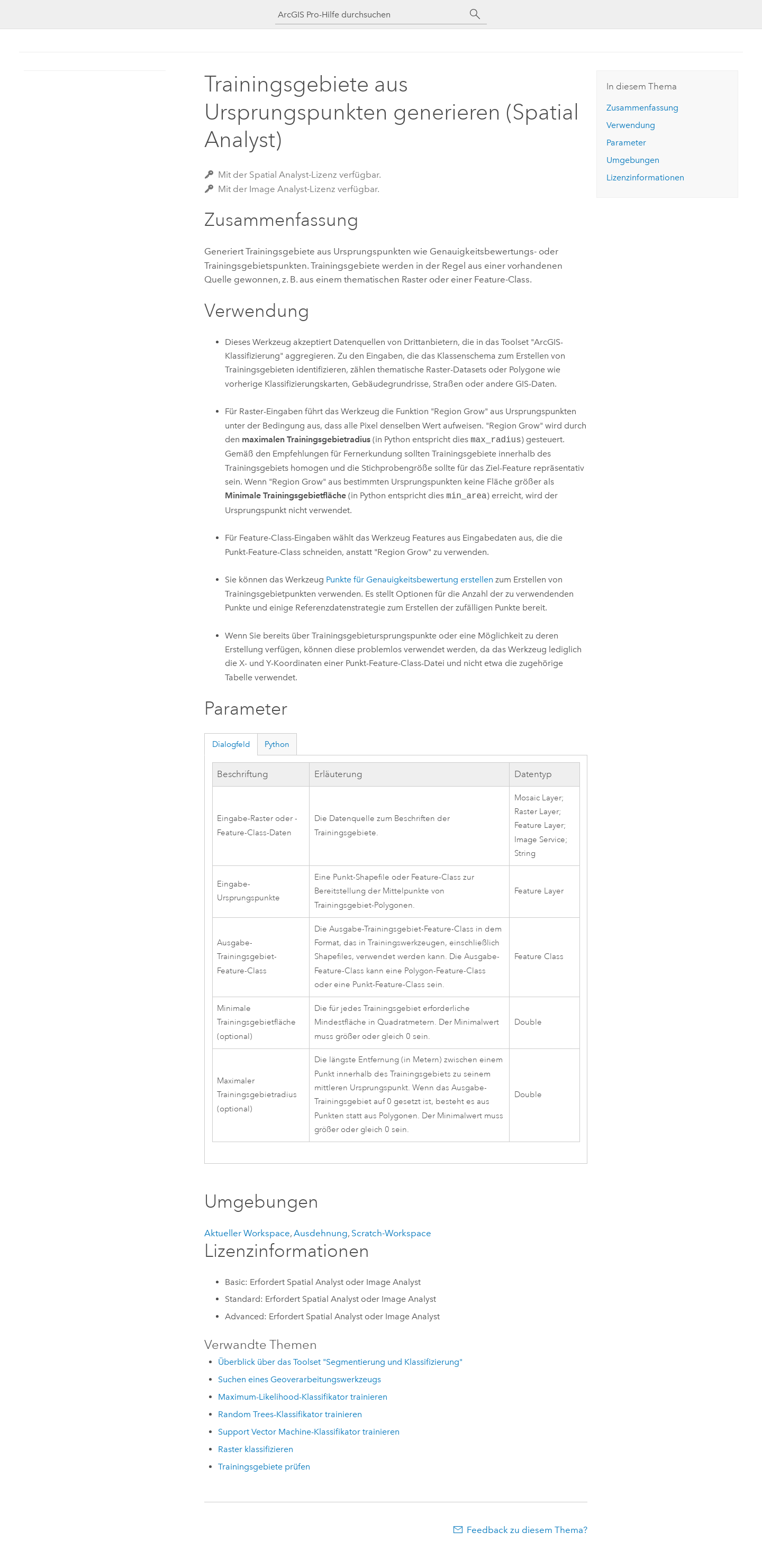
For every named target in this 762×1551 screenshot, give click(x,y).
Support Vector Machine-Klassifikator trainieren (309, 1432)
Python (277, 744)
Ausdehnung (321, 1233)
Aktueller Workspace (247, 1233)
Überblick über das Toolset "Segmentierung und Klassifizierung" (340, 1362)
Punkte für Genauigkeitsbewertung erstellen (409, 579)
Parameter (626, 143)
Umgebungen (632, 160)
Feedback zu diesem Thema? (527, 1530)
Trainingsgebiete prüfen (264, 1467)
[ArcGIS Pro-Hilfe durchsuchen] (370, 14)
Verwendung (630, 125)
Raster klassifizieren (255, 1449)
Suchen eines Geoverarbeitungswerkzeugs (299, 1379)
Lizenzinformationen (645, 177)
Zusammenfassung (642, 108)
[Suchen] (475, 14)
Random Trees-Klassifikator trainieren (290, 1414)
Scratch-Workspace (391, 1233)
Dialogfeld (231, 744)
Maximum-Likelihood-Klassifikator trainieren (302, 1397)
